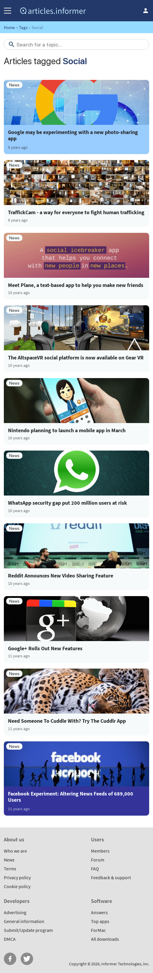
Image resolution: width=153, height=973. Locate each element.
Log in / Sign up (145, 10)
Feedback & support (111, 877)
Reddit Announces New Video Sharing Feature (60, 575)
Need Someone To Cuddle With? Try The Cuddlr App (67, 721)
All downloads (105, 939)
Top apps (100, 921)
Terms (10, 869)
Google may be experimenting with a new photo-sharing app (73, 135)
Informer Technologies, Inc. (125, 963)
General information (24, 921)
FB (10, 959)
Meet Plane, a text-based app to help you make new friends (75, 285)
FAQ (95, 869)
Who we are (15, 851)
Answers (99, 912)
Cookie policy (17, 886)
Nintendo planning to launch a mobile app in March (67, 430)
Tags (23, 27)
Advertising (15, 912)
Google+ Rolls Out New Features (45, 648)
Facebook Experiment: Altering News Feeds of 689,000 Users (70, 796)
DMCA (10, 939)
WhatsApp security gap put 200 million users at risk (67, 503)
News (9, 860)
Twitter (27, 959)
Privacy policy (17, 877)
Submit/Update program (28, 930)
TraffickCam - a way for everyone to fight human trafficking (76, 212)
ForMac (98, 930)
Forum (97, 860)
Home (9, 27)
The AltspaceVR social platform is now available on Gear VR (76, 357)
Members (100, 851)
